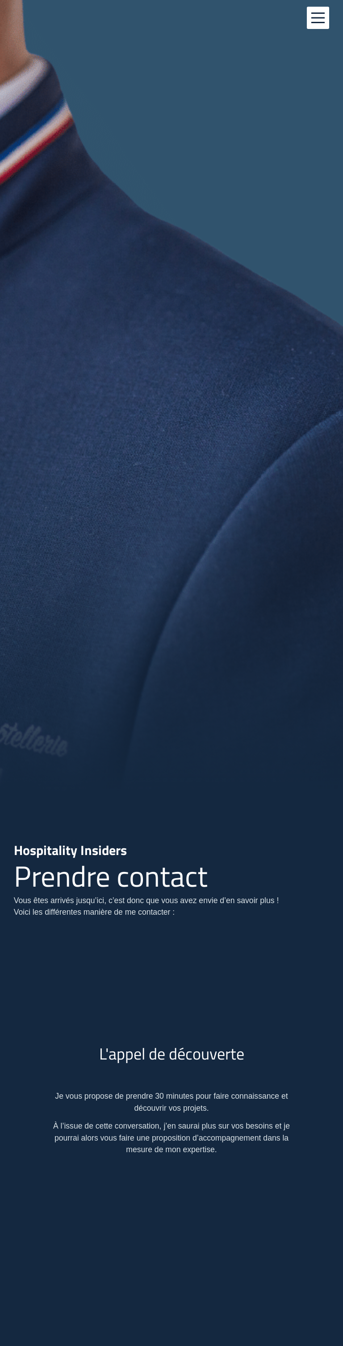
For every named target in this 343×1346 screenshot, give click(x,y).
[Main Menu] (318, 18)
